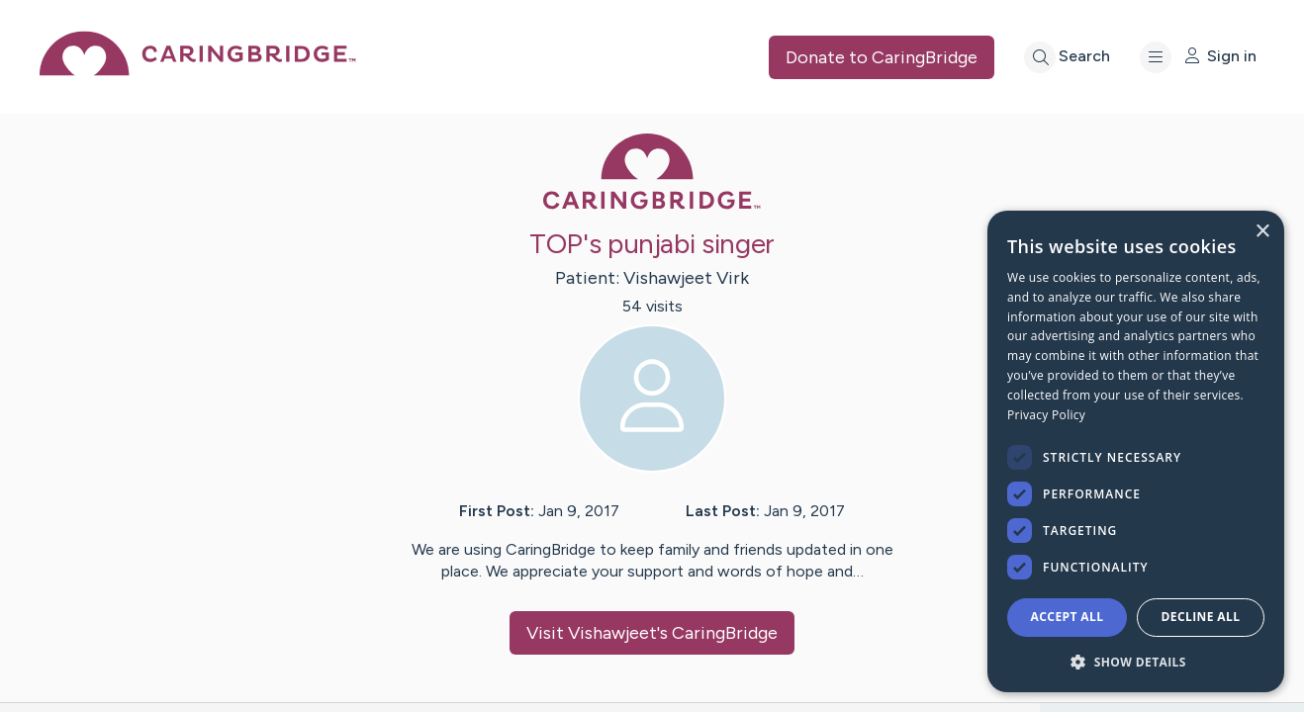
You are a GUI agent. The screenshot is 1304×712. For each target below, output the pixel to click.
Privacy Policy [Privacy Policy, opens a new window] (1046, 414)
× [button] (1262, 231)
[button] (1135, 661)
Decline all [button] (1201, 616)
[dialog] (1135, 451)
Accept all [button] (1067, 616)
